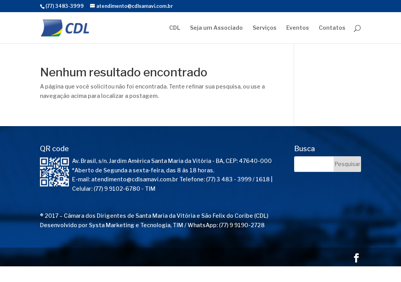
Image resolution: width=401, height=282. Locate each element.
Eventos (297, 28)
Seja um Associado (216, 28)
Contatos (332, 28)
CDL (174, 28)
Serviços (264, 28)
